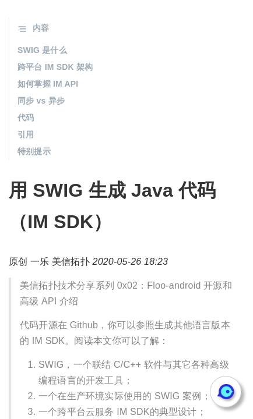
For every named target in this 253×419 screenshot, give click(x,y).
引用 (25, 134)
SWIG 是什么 (42, 50)
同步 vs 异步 (41, 100)
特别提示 (34, 151)
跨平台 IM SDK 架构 (55, 67)
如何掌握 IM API (47, 83)
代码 (25, 117)
